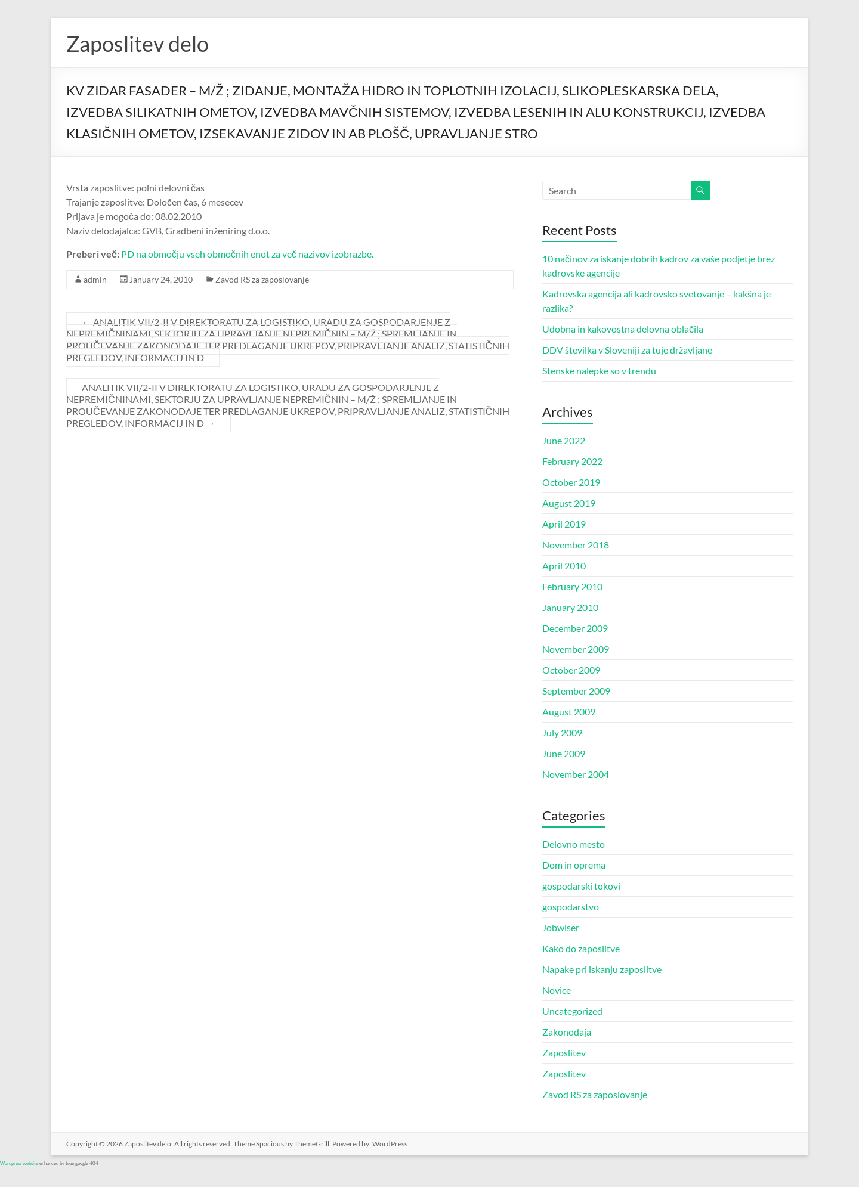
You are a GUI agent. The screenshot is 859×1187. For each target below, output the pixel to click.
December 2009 (575, 628)
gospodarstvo (570, 906)
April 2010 (564, 565)
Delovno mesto (573, 844)
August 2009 (568, 711)
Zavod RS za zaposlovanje (262, 279)
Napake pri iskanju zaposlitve (602, 969)
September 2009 (576, 690)
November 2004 (575, 774)
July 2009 (562, 732)
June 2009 (563, 753)
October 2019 (571, 482)
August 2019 (568, 503)
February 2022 (572, 461)
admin (95, 279)
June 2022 (563, 440)
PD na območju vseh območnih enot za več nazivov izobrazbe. (247, 253)
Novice (556, 990)
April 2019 (564, 523)
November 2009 (575, 649)
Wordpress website (19, 1163)
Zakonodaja (566, 1031)
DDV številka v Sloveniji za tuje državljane (627, 349)
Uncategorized (572, 1010)
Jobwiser (560, 927)
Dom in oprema (573, 864)
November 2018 (575, 544)
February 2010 (572, 586)
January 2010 (570, 607)
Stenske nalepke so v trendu (599, 370)
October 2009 (571, 669)
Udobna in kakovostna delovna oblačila (622, 328)
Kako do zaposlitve (581, 948)
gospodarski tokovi (581, 885)
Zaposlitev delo (137, 43)
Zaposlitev (564, 1052)
